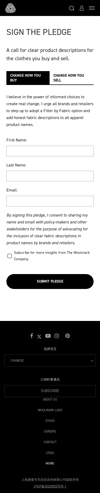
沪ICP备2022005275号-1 (50, 486)
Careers (50, 430)
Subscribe (50, 390)
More (50, 462)
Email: (11, 190)
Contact (50, 441)
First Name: (16, 140)
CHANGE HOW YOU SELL (68, 78)
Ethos (50, 420)
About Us (50, 398)
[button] (71, 8)
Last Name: (16, 165)
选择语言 (50, 349)
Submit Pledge (50, 281)
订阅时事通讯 (50, 379)
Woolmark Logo (50, 409)
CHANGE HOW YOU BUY (25, 78)
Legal (50, 452)
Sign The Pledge (38, 32)
